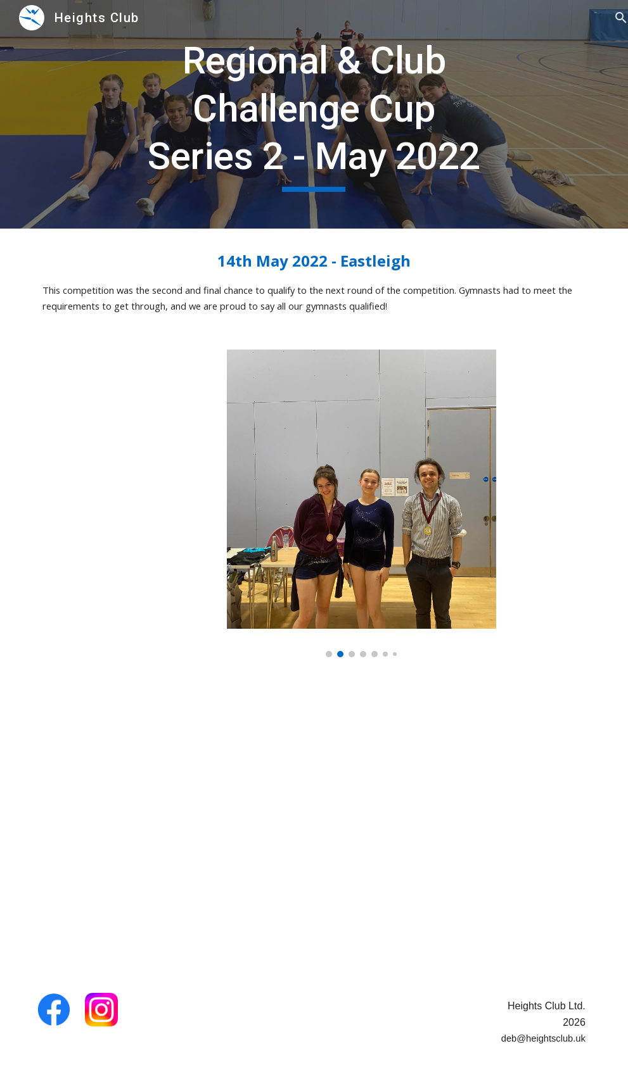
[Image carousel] (361, 503)
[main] (314, 114)
